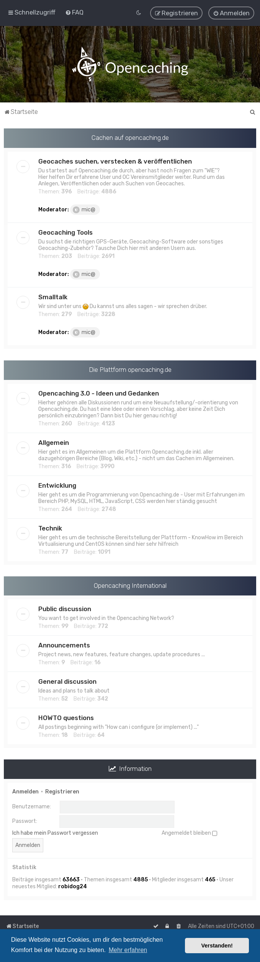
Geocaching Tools (65, 232)
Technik (50, 527)
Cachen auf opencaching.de (130, 137)
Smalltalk (52, 296)
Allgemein (53, 442)
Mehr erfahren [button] (128, 950)
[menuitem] (74, 12)
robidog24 (72, 886)
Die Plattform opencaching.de (130, 369)
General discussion (67, 681)
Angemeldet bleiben (189, 832)
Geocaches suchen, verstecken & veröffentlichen (115, 161)
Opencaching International (130, 585)
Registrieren (62, 791)
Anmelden (25, 791)
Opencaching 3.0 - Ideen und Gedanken (98, 392)
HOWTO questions (66, 717)
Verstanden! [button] (217, 946)
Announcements (64, 645)
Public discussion (64, 608)
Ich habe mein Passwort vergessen (55, 832)
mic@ (84, 209)
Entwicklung (57, 484)
